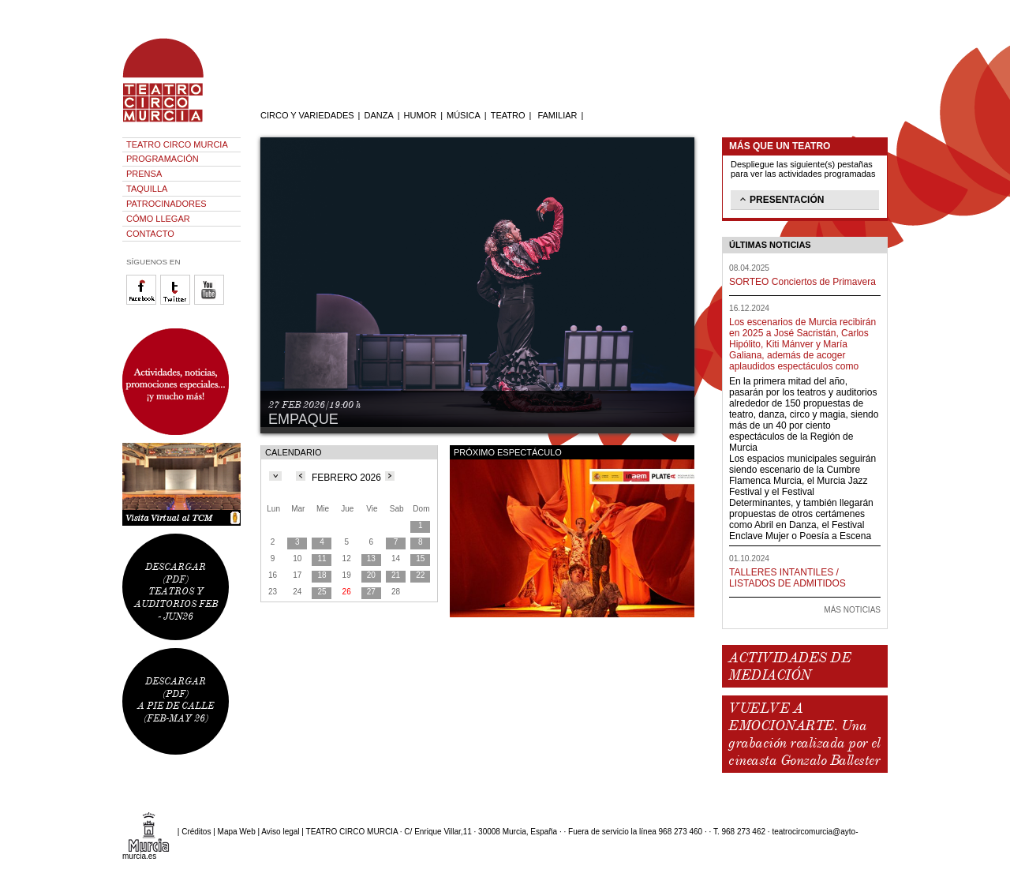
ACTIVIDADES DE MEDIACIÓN (789, 666)
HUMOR (420, 115)
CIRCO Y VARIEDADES (307, 115)
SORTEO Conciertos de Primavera (802, 281)
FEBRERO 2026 (346, 477)
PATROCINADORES (166, 203)
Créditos (196, 831)
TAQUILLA (146, 188)
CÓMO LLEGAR (158, 218)
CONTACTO (150, 233)
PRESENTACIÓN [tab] (780, 199)
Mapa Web (237, 831)
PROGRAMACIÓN (162, 158)
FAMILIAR (557, 115)
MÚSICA (464, 115)
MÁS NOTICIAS (852, 609)
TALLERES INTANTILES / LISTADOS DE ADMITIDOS (787, 578)
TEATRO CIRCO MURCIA (177, 144)
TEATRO (508, 115)
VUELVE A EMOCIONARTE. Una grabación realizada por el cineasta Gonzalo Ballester (804, 734)
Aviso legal (280, 831)
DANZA (378, 115)
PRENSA (144, 173)
